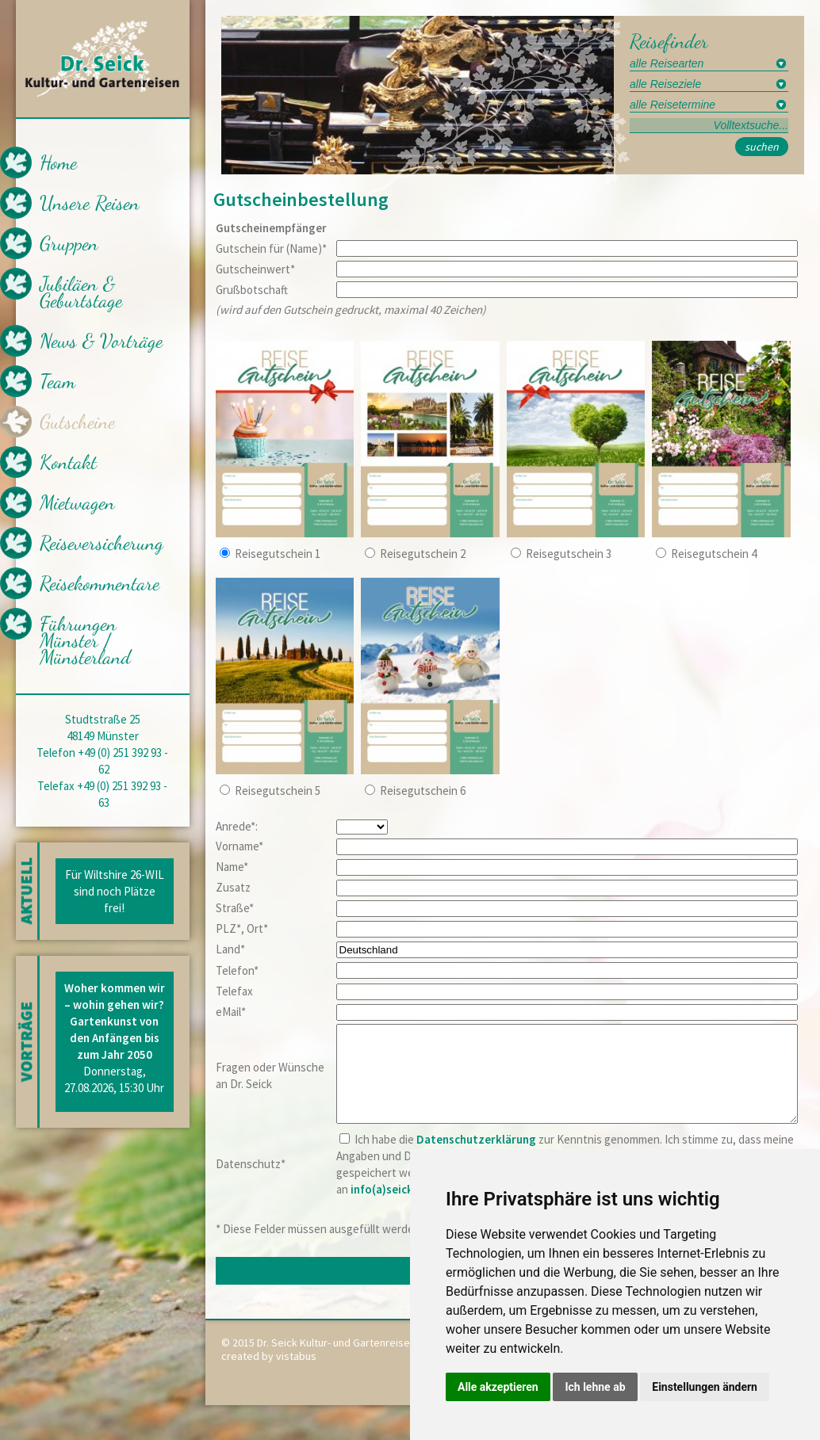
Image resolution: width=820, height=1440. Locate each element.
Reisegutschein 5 (277, 790)
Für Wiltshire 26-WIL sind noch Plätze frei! (114, 891)
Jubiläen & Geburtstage (81, 292)
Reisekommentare (99, 583)
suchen (762, 146)
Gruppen (69, 243)
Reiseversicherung (101, 543)
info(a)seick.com (395, 1208)
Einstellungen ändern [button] (704, 1387)
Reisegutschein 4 (714, 553)
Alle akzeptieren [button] (498, 1387)
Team (57, 381)
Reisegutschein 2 (423, 553)
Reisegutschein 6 (423, 790)
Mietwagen (77, 502)
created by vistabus (268, 1375)
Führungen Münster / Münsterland (85, 640)
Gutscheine (77, 422)
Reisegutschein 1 (277, 553)
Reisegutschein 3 (568, 553)
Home (58, 162)
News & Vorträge (101, 341)
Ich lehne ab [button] (595, 1387)
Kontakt (68, 462)
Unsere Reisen (90, 203)
